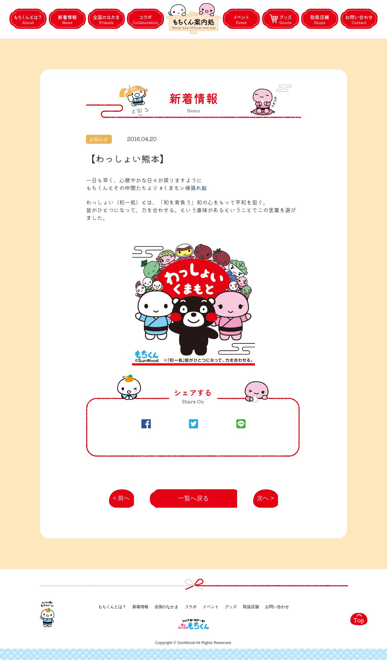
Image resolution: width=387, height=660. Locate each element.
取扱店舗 (251, 607)
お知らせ (99, 139)
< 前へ (119, 502)
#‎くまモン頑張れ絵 (183, 188)
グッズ (231, 607)
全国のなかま (166, 607)
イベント (211, 607)
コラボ (191, 607)
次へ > (262, 502)
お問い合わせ (277, 607)
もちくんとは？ (112, 607)
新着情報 (140, 607)
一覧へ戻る (193, 498)
